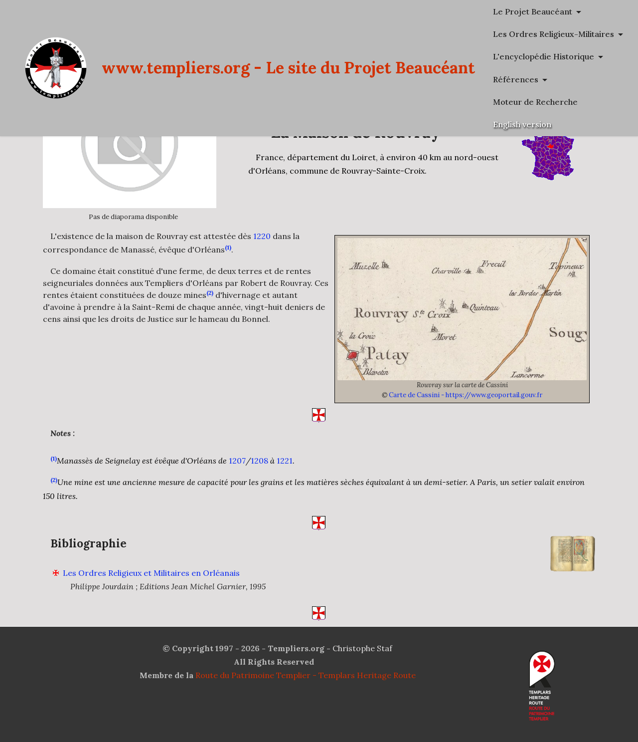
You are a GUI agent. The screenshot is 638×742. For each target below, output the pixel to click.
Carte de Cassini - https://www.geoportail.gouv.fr (465, 395)
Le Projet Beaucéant (532, 11)
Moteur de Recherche (535, 102)
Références (515, 79)
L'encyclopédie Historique (543, 56)
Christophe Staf (362, 648)
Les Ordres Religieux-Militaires (553, 34)
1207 (237, 476)
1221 (285, 476)
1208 (259, 476)
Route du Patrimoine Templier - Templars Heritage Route (305, 675)
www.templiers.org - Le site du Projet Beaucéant (288, 67)
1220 (262, 236)
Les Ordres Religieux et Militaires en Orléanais (151, 588)
